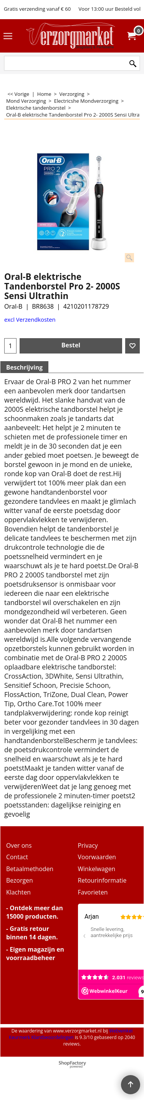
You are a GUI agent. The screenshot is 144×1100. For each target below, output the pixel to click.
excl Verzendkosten (30, 319)
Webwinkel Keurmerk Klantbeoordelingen (70, 1034)
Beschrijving (24, 367)
